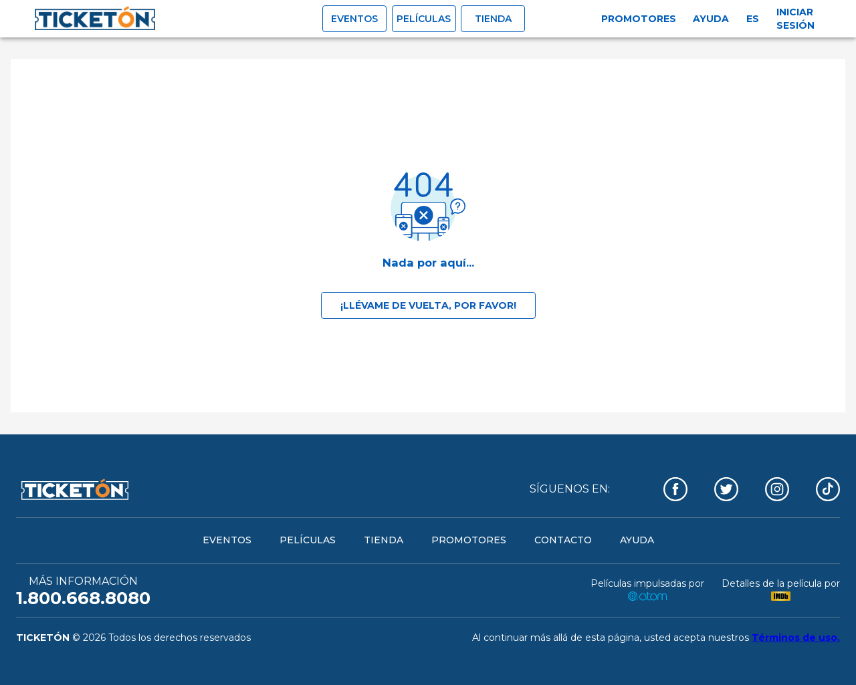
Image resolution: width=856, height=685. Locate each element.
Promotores (638, 19)
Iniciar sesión (795, 18)
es (752, 19)
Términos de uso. (796, 638)
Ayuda (711, 19)
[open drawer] (95, 18)
